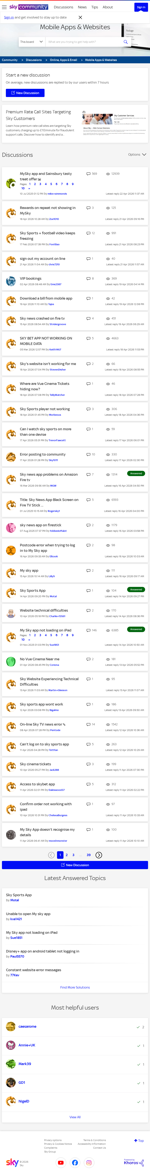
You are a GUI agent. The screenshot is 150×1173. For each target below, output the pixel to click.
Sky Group (50, 1151)
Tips (94, 7)
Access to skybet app (37, 784)
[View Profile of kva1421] (16, 919)
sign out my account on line (42, 258)
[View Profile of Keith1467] (55, 349)
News (82, 7)
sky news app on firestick (40, 525)
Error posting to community (43, 454)
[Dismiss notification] (80, 17)
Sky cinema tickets (35, 764)
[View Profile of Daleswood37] (57, 789)
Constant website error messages (33, 970)
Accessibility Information (92, 1143)
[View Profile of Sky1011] (53, 460)
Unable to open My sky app (28, 914)
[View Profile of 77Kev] (14, 975)
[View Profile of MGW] (53, 485)
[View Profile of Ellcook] (54, 556)
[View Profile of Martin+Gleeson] (57, 690)
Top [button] (141, 1141)
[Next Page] (99, 855)
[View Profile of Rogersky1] (54, 511)
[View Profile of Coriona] (54, 664)
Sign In (141, 7)
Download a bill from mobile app (46, 298)
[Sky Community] (29, 7)
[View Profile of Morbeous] (55, 414)
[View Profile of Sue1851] (54, 644)
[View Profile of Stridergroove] (58, 324)
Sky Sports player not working (45, 409)
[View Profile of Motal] (53, 596)
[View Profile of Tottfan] (53, 750)
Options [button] (134, 154)
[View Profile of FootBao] (54, 244)
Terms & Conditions (94, 1140)
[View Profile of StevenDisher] (58, 369)
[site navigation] (4, 7)
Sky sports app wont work (41, 704)
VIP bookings (30, 278)
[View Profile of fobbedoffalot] (58, 530)
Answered (136, 473)
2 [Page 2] (67, 855)
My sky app (29, 570)
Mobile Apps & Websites (75, 27)
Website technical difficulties (44, 610)
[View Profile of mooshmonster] (58, 840)
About (108, 7)
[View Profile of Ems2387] (56, 284)
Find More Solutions (75, 987)
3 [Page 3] (73, 855)
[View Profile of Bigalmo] (54, 710)
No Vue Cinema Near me (39, 659)
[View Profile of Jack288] (54, 769)
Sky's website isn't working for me (48, 364)
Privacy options (53, 1140)
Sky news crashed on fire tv (42, 318)
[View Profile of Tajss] (51, 304)
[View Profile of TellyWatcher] (57, 394)
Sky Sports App (33, 590)
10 (23, 188)
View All (75, 1117)
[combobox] (84, 42)
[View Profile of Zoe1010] (54, 219)
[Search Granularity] (32, 42)
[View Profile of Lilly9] (52, 576)
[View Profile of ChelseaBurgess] (58, 815)
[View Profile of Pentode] (55, 730)
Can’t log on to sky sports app (44, 744)
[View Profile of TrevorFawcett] (57, 440)
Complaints (50, 1147)
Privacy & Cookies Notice (58, 1143)
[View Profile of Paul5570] (17, 956)
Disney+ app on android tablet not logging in (42, 951)
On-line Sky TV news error (41, 724)
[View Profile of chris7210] (54, 264)
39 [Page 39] (89, 855)
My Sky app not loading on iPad (45, 630)
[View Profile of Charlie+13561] (57, 616)
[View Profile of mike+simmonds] (57, 193)
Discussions (63, 7)
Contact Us (99, 1147)
